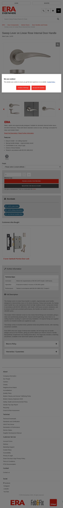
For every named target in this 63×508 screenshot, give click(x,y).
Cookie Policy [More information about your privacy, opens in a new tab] (51, 82)
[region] (31, 83)
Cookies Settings (23, 87)
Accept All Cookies (39, 87)
